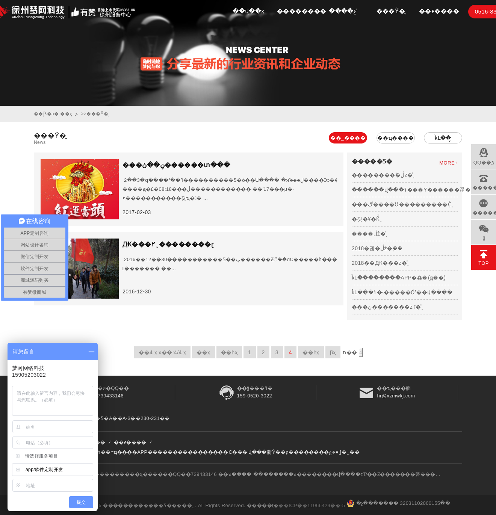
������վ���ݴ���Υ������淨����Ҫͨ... (423, 190)
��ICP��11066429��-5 (311, 505)
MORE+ (448, 163)
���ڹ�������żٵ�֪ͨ (386, 307)
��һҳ (229, 352)
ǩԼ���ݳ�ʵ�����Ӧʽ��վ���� (402, 292)
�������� (296, 15)
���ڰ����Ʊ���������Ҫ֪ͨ (401, 204)
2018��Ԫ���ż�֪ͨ (379, 263)
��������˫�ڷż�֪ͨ (382, 175)
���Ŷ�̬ (391, 15)
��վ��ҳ (249, 15)
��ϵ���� (438, 15)
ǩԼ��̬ (443, 138)
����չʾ (343, 15)
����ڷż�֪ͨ (369, 234)
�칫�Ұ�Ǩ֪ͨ (366, 219)
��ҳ (66, 113)
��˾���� (348, 138)
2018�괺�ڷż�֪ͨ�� (377, 248)
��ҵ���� (395, 138)
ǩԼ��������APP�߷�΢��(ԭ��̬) (399, 278)
